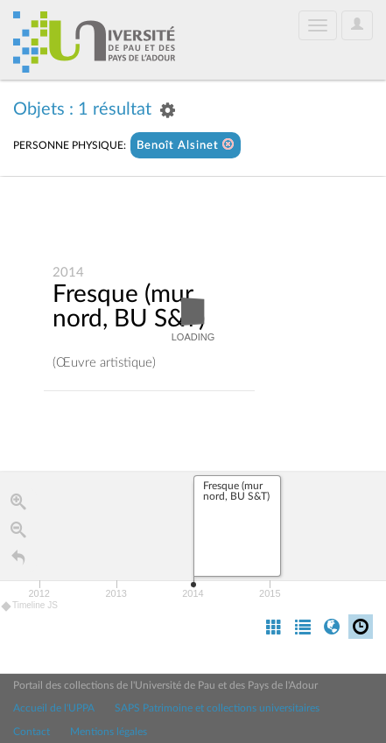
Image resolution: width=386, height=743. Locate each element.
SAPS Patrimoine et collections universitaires (217, 708)
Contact (31, 731)
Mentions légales (108, 731)
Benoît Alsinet (186, 144)
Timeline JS (30, 606)
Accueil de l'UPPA (54, 708)
